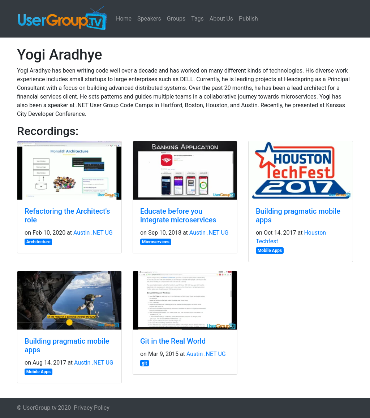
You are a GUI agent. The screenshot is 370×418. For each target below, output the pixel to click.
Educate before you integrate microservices (178, 215)
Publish (248, 18)
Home (124, 18)
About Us (221, 18)
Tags (197, 18)
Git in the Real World (173, 341)
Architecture (38, 241)
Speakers (149, 18)
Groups (176, 18)
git (144, 363)
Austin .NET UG (93, 232)
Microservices (155, 241)
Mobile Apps (270, 250)
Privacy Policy (91, 407)
